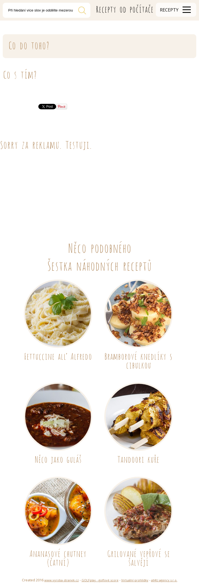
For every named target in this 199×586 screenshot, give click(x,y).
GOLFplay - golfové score (100, 580)
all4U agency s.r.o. (164, 580)
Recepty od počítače (125, 8)
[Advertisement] (99, 190)
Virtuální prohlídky (134, 580)
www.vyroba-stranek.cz (61, 580)
